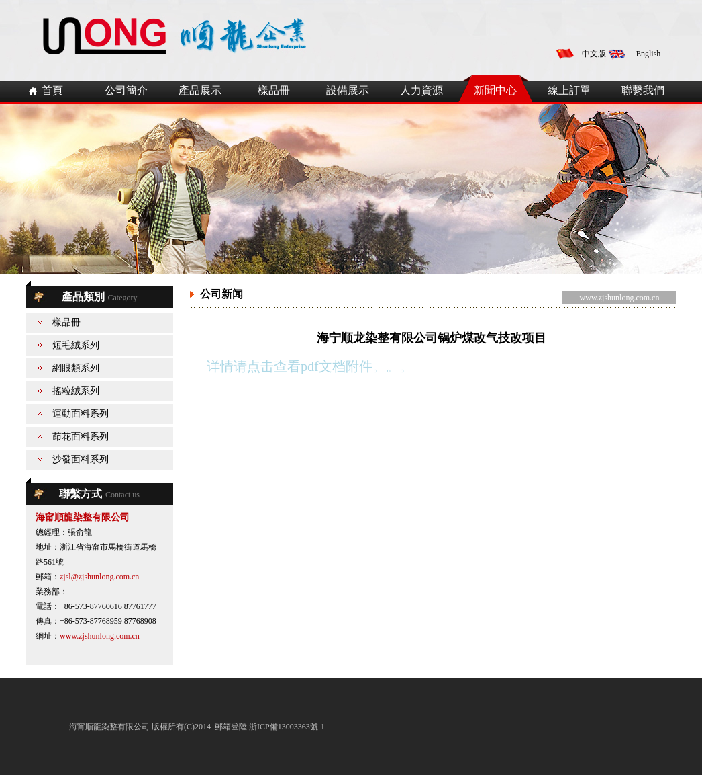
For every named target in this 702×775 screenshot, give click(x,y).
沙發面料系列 (80, 459)
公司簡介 (126, 90)
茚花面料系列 (80, 437)
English (648, 53)
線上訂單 (569, 90)
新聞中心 (495, 90)
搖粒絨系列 (75, 391)
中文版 (594, 53)
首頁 (52, 90)
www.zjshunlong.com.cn (100, 636)
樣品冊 (274, 90)
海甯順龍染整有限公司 (83, 517)
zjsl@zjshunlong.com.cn (99, 576)
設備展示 (347, 90)
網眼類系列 (75, 368)
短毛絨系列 (75, 345)
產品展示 (200, 90)
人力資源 (421, 90)
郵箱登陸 (231, 726)
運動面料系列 (80, 414)
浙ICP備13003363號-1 (287, 726)
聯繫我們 (642, 90)
